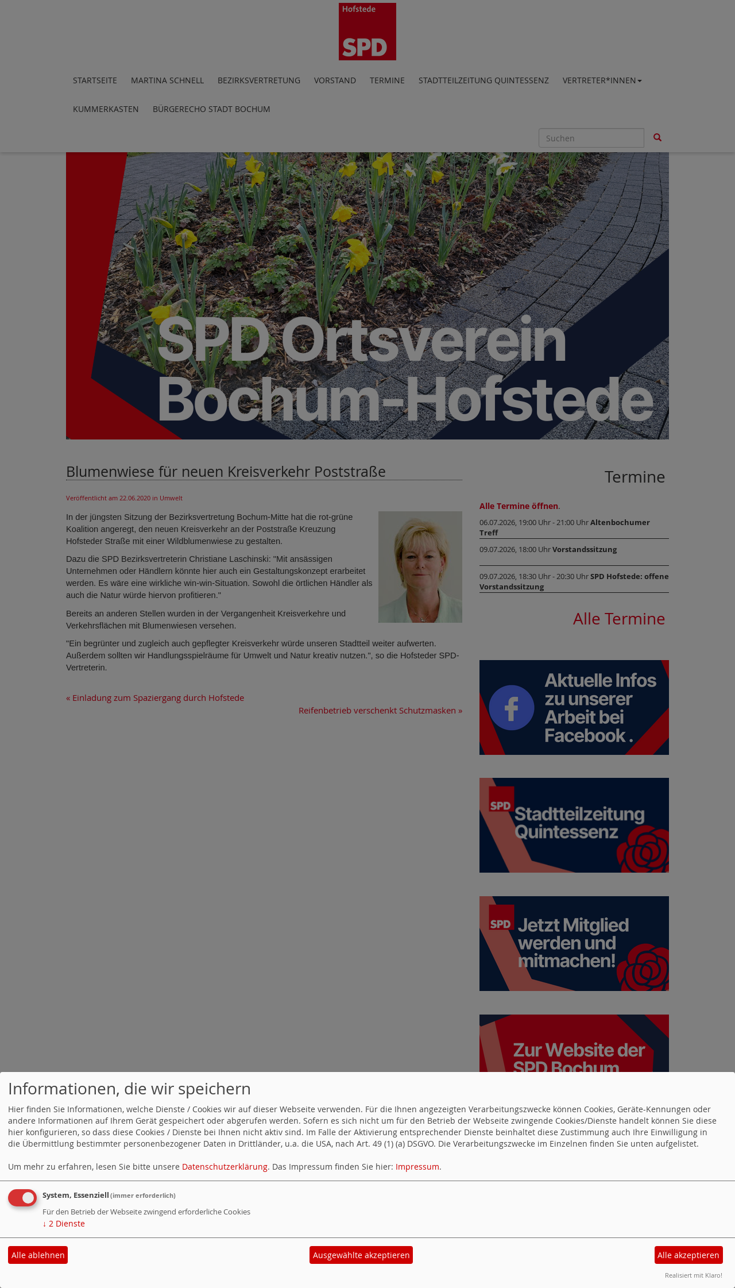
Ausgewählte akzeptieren (361, 1255)
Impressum (417, 1166)
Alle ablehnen (38, 1255)
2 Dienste (63, 1223)
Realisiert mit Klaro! (693, 1275)
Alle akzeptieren (688, 1255)
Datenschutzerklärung (225, 1166)
